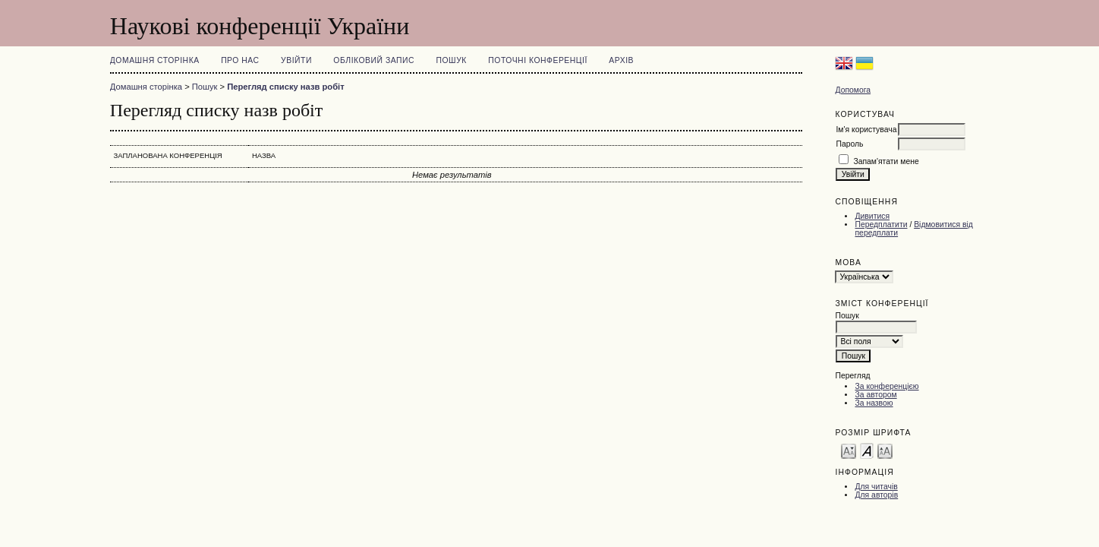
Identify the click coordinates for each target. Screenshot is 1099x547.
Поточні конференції (537, 60)
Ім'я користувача (866, 129)
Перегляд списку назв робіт (285, 86)
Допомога (853, 90)
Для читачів (876, 486)
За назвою (874, 403)
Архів (621, 60)
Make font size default (866, 450)
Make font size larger (885, 450)
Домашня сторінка (155, 60)
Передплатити (881, 224)
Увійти (296, 60)
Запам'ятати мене (885, 161)
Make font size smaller (848, 450)
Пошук (451, 60)
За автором (875, 394)
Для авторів (876, 495)
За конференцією (886, 386)
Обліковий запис (373, 60)
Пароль (849, 144)
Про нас (240, 60)
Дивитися (872, 216)
